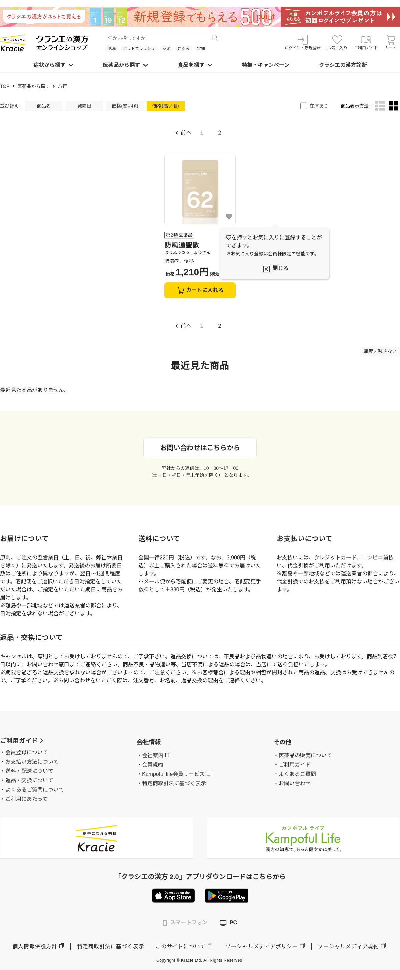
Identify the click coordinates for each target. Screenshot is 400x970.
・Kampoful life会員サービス (171, 774)
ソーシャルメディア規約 (348, 946)
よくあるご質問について (34, 790)
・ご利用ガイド (292, 765)
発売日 (84, 106)
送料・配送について (29, 771)
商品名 (44, 106)
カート (391, 42)
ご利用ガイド (366, 42)
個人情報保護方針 (34, 946)
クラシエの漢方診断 (343, 65)
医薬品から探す (125, 65)
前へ (183, 133)
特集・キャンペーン (265, 65)
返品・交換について (29, 780)
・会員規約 (150, 765)
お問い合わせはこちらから (200, 448)
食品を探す (195, 65)
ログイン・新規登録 (303, 42)
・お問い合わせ (292, 783)
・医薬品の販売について (302, 755)
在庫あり (319, 106)
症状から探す (53, 65)
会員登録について (26, 752)
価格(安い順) (125, 106)
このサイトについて (180, 946)
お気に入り (337, 42)
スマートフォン (185, 923)
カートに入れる (200, 290)
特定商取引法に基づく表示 (110, 946)
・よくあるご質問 (294, 774)
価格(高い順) (165, 106)
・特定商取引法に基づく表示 (171, 783)
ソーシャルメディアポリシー (261, 946)
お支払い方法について (32, 762)
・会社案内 (150, 755)
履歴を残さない (380, 351)
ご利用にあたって (26, 799)
